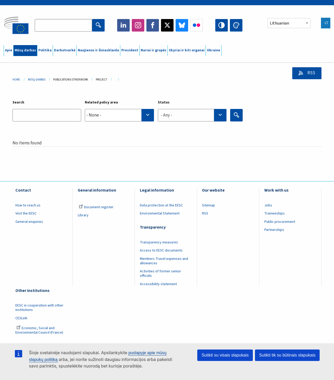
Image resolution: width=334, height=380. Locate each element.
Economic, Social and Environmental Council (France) (39, 330)
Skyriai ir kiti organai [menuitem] (187, 50)
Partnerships (274, 229)
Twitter (167, 25)
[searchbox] (119, 115)
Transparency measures (159, 242)
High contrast (221, 25)
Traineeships (274, 213)
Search (18, 102)
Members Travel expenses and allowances (164, 261)
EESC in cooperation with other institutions (39, 307)
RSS (311, 73)
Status (164, 102)
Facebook (152, 25)
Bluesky (182, 25)
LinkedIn (123, 25)
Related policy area (101, 102)
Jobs (268, 205)
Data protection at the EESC (161, 205)
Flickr (196, 25)
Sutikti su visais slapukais (225, 355)
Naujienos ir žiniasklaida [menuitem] (98, 50)
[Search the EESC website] (63, 25)
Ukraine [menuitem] (213, 50)
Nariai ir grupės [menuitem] (153, 50)
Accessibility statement (158, 284)
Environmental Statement (160, 213)
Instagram (138, 25)
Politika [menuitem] (45, 50)
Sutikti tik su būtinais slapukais (287, 355)
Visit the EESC (26, 213)
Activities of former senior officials (160, 273)
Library (83, 215)
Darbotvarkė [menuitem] (64, 50)
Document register (96, 207)
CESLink (21, 318)
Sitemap (208, 205)
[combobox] (119, 115)
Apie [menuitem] (8, 50)
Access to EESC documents (161, 250)
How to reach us (27, 205)
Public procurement (279, 221)
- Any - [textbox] (166, 115)
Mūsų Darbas (36, 80)
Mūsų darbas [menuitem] (25, 50)
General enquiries (29, 221)
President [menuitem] (129, 50)
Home (16, 80)
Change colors (236, 25)
